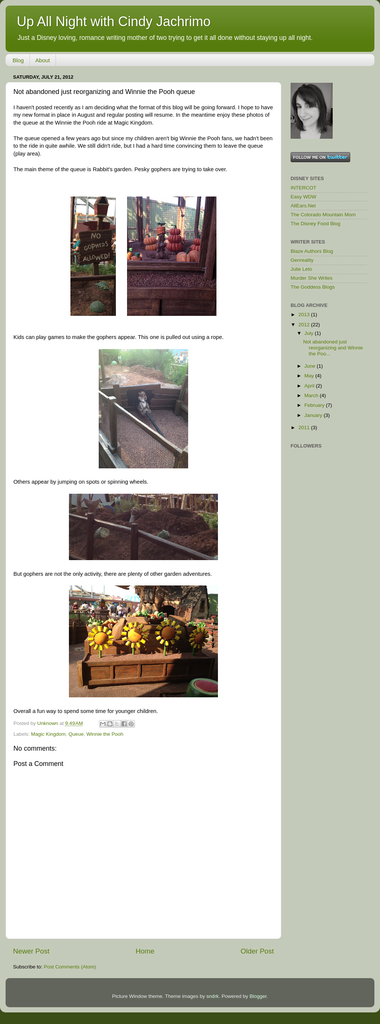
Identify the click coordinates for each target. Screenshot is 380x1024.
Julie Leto (301, 269)
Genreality (302, 260)
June (310, 366)
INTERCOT (303, 188)
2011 (304, 427)
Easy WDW (303, 197)
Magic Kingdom (48, 734)
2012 (304, 324)
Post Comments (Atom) (70, 967)
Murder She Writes (311, 278)
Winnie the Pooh (104, 734)
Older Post (257, 951)
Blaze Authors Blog (312, 251)
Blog (18, 60)
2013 (304, 314)
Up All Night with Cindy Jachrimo (113, 21)
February (315, 405)
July (309, 333)
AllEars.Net (303, 205)
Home (145, 951)
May (309, 375)
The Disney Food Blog (316, 223)
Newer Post (31, 951)
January (314, 415)
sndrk (212, 996)
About (42, 60)
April (310, 386)
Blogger (258, 996)
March (312, 395)
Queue (76, 734)
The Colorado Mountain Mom (323, 214)
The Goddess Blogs (313, 287)
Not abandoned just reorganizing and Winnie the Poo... (333, 347)
